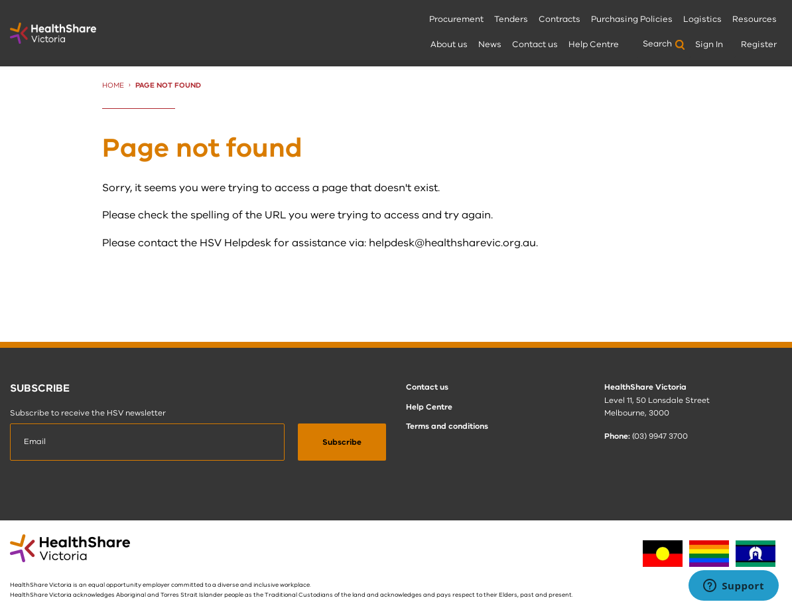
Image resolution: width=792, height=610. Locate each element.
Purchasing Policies (632, 19)
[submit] (342, 442)
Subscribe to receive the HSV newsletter (88, 413)
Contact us (535, 44)
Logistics (702, 19)
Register (759, 44)
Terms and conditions (447, 426)
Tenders (511, 19)
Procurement (456, 19)
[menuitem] (456, 20)
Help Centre (593, 44)
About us (449, 44)
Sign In (709, 44)
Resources (754, 19)
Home (113, 85)
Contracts (559, 19)
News (489, 44)
